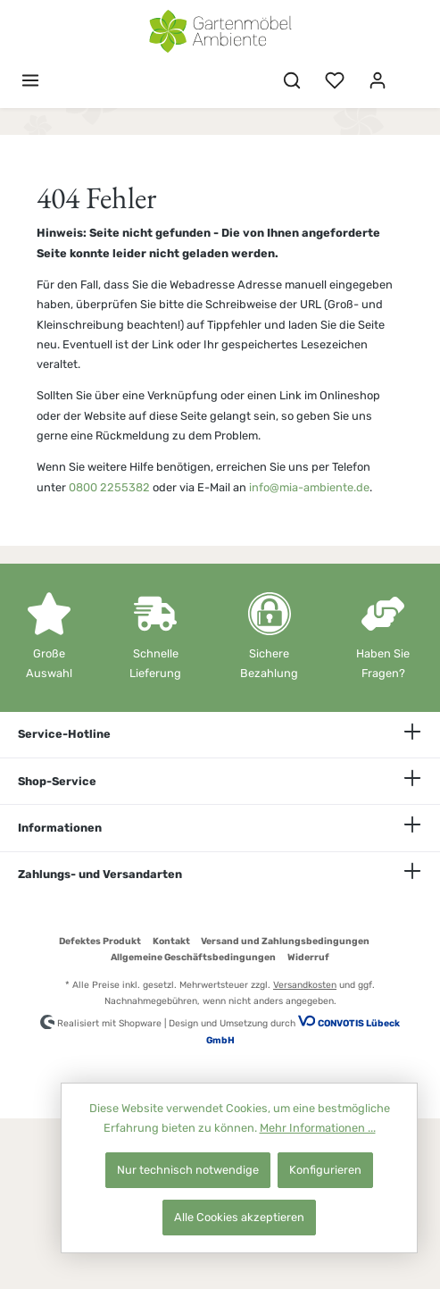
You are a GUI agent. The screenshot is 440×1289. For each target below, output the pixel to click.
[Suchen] (291, 81)
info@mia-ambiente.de (309, 487)
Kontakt (171, 941)
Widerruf (308, 957)
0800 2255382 (109, 487)
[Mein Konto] (377, 81)
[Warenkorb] (410, 72)
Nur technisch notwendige (188, 1169)
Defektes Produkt (100, 941)
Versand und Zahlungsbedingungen (285, 941)
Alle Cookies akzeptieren (239, 1217)
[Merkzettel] (334, 81)
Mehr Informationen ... (318, 1127)
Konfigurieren (325, 1169)
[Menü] (30, 81)
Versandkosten (304, 985)
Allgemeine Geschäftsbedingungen (193, 957)
